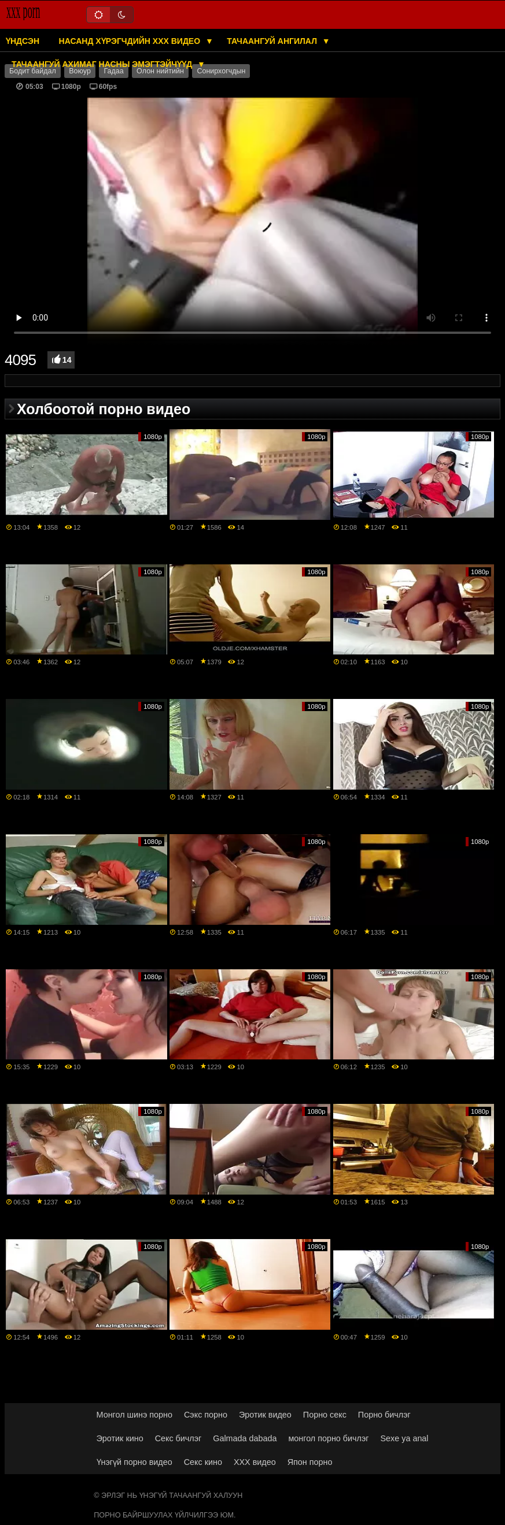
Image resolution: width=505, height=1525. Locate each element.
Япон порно (310, 1462)
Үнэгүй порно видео (134, 1462)
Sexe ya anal (405, 1438)
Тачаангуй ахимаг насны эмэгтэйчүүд (103, 64)
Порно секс (325, 1414)
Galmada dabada (245, 1438)
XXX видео (255, 1462)
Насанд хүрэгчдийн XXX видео (130, 41)
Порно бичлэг (384, 1414)
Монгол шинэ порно (134, 1414)
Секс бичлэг (178, 1438)
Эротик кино (120, 1438)
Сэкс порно (205, 1414)
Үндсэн (22, 41)
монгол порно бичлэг (328, 1438)
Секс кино (203, 1462)
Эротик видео (265, 1414)
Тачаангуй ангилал (273, 41)
